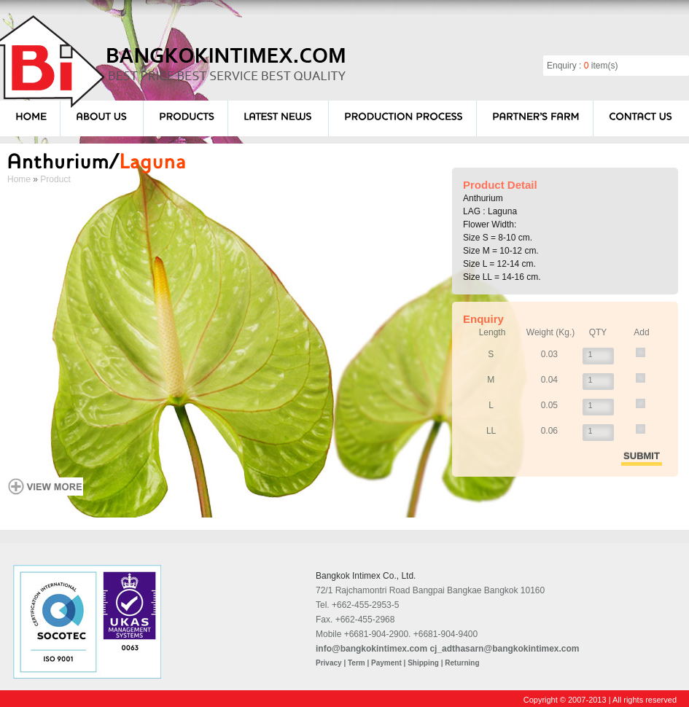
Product (55, 179)
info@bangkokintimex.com (371, 649)
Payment (386, 663)
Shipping (423, 663)
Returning (462, 663)
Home (19, 179)
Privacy (329, 663)
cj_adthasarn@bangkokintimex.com (504, 649)
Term (356, 663)
